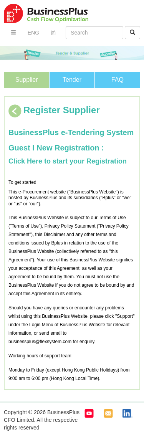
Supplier (26, 79)
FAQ (117, 79)
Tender (72, 79)
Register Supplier (54, 110)
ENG (33, 33)
